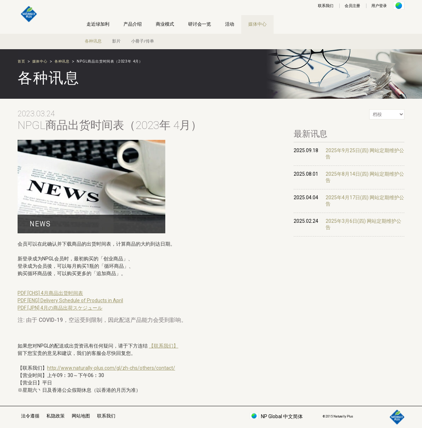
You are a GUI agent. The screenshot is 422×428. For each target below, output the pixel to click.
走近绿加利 (98, 24)
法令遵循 (30, 416)
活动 (229, 24)
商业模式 (165, 24)
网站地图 (81, 416)
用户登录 (379, 6)
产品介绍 (132, 24)
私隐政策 (55, 416)
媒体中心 (257, 24)
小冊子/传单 (142, 41)
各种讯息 (93, 41)
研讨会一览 (199, 24)
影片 (116, 41)
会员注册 (352, 6)
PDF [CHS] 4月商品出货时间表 (50, 293)
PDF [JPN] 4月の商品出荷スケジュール (60, 308)
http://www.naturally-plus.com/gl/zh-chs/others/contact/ (111, 368)
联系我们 (325, 6)
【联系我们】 (163, 346)
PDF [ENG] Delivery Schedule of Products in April (70, 300)
